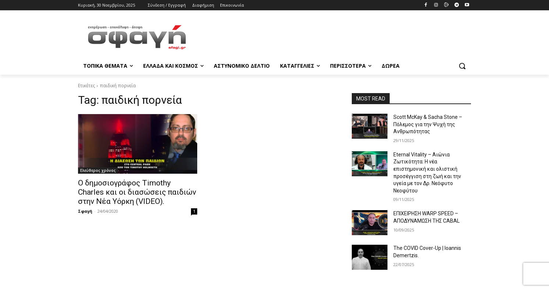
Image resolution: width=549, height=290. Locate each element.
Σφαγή (85, 211)
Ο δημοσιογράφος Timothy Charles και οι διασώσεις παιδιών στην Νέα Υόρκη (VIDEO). (137, 192)
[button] (462, 66)
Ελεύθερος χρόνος (98, 170)
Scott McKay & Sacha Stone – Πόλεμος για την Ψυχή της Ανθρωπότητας (427, 124)
